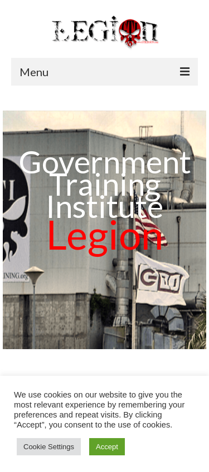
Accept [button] (107, 447)
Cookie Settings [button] (48, 447)
